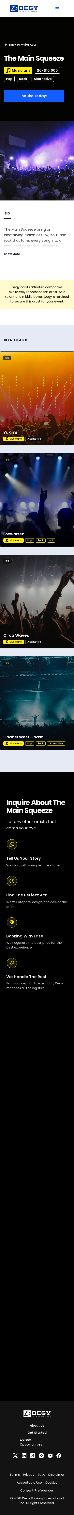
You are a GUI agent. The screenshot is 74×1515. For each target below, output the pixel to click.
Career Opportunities (31, 1442)
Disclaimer (56, 1474)
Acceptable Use (29, 1482)
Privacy (28, 1474)
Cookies (51, 1482)
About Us (37, 1425)
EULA (41, 1474)
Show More (12, 254)
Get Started (37, 1432)
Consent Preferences (37, 1490)
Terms (15, 1474)
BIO (7, 213)
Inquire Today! (34, 95)
